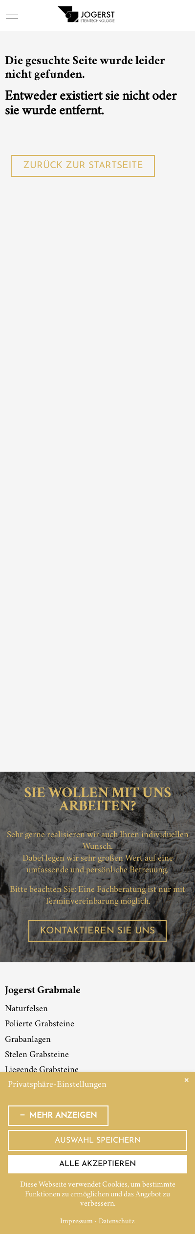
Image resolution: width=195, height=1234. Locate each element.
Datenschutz (117, 1222)
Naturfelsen (26, 1009)
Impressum (76, 1222)
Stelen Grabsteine (37, 1055)
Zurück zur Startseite (83, 166)
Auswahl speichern (98, 1141)
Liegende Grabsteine (42, 1070)
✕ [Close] (186, 1080)
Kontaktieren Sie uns (97, 931)
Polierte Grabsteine (39, 1024)
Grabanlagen (28, 1040)
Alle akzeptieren (97, 1164)
